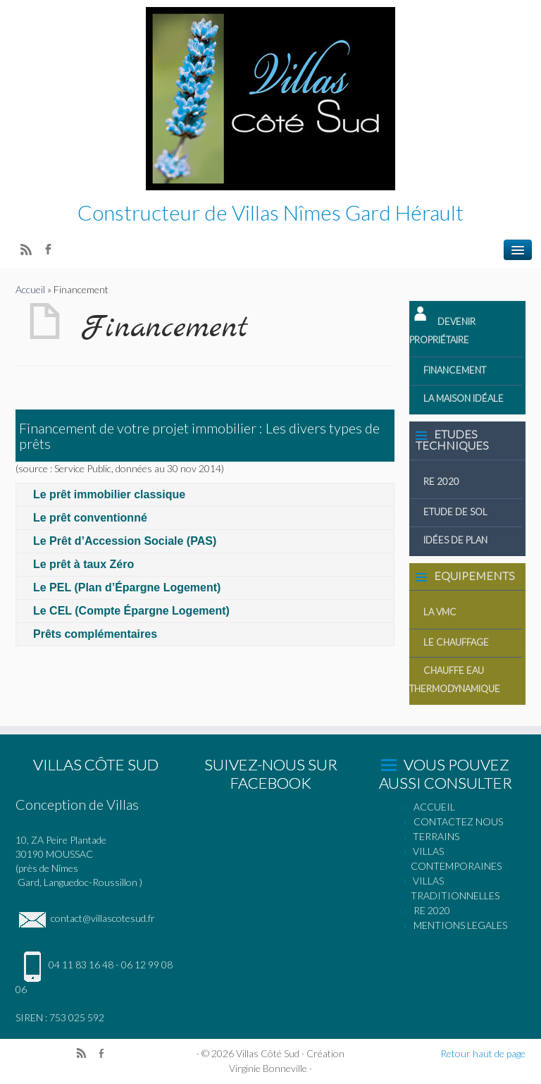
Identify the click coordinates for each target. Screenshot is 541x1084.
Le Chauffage (456, 642)
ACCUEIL (434, 807)
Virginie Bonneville (268, 1068)
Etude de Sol (455, 511)
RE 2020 (441, 481)
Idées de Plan (455, 540)
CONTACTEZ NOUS (458, 821)
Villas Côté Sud (267, 1053)
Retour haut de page (483, 1053)
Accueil (30, 289)
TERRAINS (436, 836)
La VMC (439, 611)
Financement (454, 370)
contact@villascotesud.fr (85, 918)
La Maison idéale (463, 398)
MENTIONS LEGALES (460, 925)
